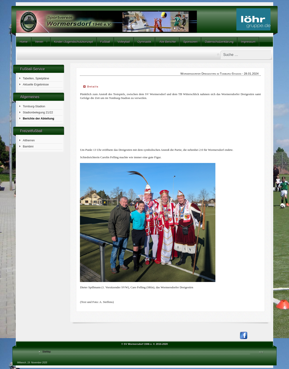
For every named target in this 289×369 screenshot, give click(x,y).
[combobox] (245, 54)
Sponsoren (190, 41)
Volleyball (123, 41)
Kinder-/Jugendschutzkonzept (73, 41)
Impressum (248, 41)
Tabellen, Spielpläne (36, 78)
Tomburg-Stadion (34, 106)
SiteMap (46, 351)
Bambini (28, 146)
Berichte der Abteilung (38, 118)
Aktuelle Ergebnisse (36, 84)
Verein (39, 41)
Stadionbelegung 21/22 (38, 112)
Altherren (29, 140)
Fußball (105, 41)
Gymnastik (144, 41)
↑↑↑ (261, 352)
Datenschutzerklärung (219, 41)
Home (24, 41)
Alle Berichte (167, 41)
